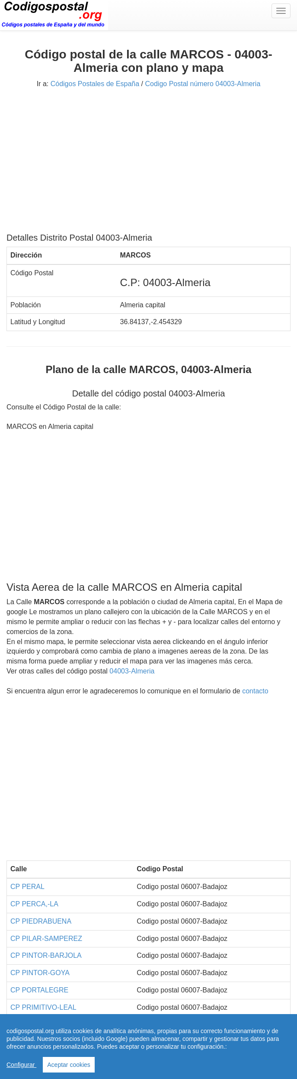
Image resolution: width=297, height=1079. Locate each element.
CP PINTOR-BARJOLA (46, 955)
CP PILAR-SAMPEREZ (46, 938)
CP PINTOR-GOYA (40, 972)
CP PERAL (27, 886)
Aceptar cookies (68, 1064)
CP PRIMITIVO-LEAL (43, 1007)
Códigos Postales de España (95, 83)
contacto (255, 691)
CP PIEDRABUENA (40, 921)
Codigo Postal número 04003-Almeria (203, 83)
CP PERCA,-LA (34, 904)
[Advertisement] (148, 163)
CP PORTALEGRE (39, 990)
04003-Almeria (131, 671)
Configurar (21, 1064)
